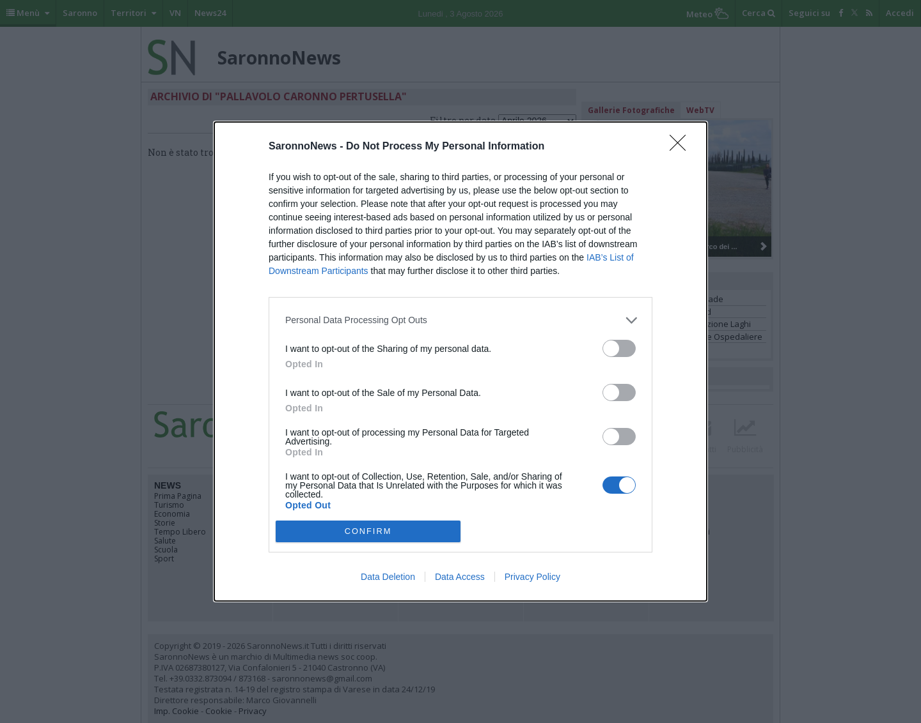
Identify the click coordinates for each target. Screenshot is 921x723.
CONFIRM (368, 532)
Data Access (460, 577)
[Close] (682, 147)
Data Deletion (388, 577)
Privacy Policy (532, 577)
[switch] (619, 348)
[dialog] (460, 362)
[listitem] (460, 320)
